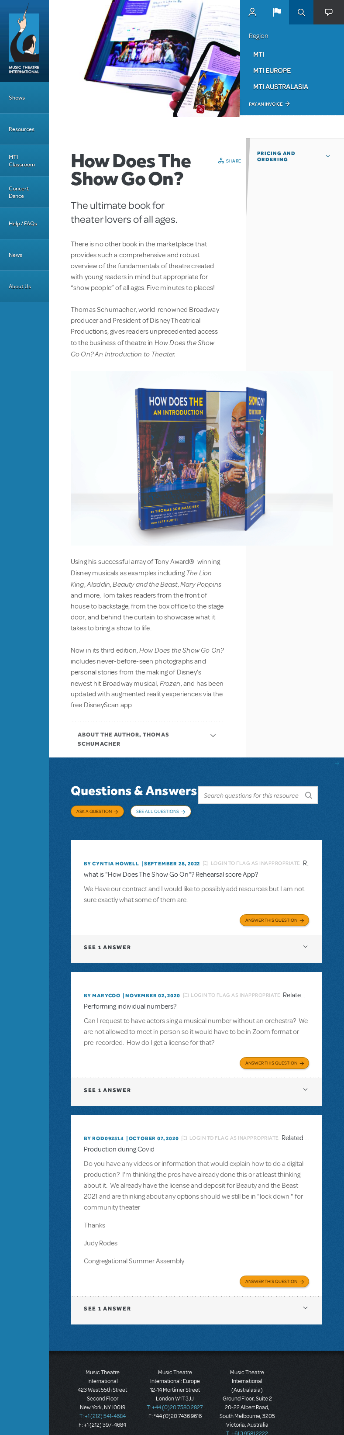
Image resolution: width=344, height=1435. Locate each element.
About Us (20, 286)
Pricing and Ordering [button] (276, 156)
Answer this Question (271, 912)
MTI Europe (272, 70)
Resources (21, 129)
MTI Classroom (22, 160)
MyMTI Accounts (252, 12)
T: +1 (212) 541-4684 (102, 1404)
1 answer (107, 939)
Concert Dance (19, 192)
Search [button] (301, 12)
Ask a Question (94, 811)
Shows (17, 97)
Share (233, 161)
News (15, 255)
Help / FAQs (23, 223)
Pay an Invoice (265, 104)
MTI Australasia (280, 86)
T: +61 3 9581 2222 (247, 1421)
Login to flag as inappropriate (255, 857)
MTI (258, 54)
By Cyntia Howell (111, 857)
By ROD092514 (104, 1128)
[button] (277, 12)
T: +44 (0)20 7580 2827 (175, 1395)
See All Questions (157, 811)
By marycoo (102, 987)
